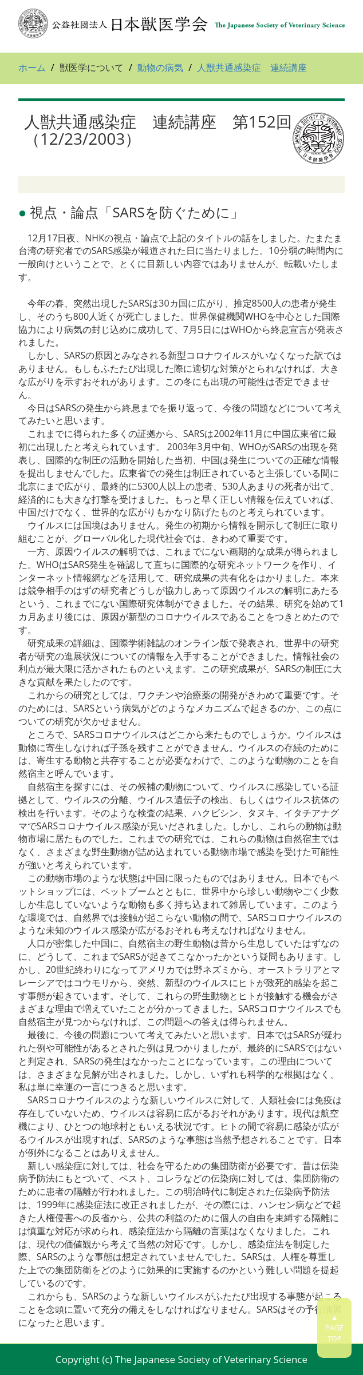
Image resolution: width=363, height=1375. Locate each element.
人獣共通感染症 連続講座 (252, 67)
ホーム (32, 67)
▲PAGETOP (334, 1328)
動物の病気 (160, 67)
